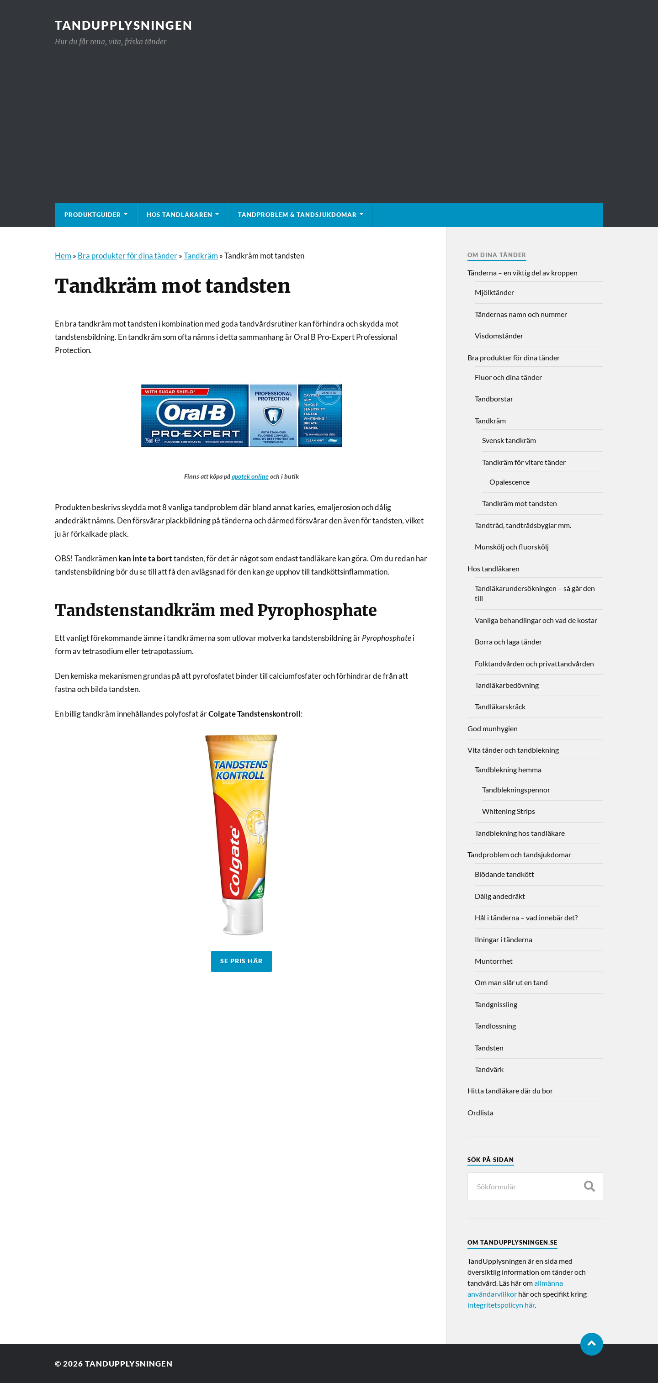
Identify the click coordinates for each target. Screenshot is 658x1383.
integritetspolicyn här (501, 1304)
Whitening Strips (508, 811)
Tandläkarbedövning (507, 685)
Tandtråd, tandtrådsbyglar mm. (523, 525)
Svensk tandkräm (509, 440)
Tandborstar (494, 398)
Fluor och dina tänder (508, 377)
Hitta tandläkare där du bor (510, 1090)
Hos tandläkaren (179, 214)
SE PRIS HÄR (241, 961)
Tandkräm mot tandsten (519, 503)
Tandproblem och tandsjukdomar (519, 854)
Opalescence (509, 481)
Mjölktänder (494, 292)
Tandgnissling (496, 1004)
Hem (63, 255)
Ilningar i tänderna (503, 939)
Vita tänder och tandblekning (513, 749)
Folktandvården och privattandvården (534, 663)
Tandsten (489, 1047)
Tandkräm (201, 255)
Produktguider (92, 214)
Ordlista (480, 1112)
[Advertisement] (329, 116)
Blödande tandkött (504, 874)
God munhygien (492, 728)
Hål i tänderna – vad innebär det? (526, 917)
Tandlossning (495, 1025)
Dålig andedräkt (500, 896)
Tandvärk (489, 1069)
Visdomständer (499, 335)
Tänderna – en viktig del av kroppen (522, 272)
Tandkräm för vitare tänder (524, 462)
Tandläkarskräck (500, 706)
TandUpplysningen (124, 25)
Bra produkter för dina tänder (127, 255)
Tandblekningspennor (516, 789)
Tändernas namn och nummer (521, 314)
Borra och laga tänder (508, 641)
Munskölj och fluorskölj (512, 546)
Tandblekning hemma (508, 769)
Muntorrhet (494, 960)
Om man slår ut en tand (511, 982)
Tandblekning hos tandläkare (520, 833)
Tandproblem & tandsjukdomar (297, 214)
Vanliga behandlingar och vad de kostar (536, 620)
